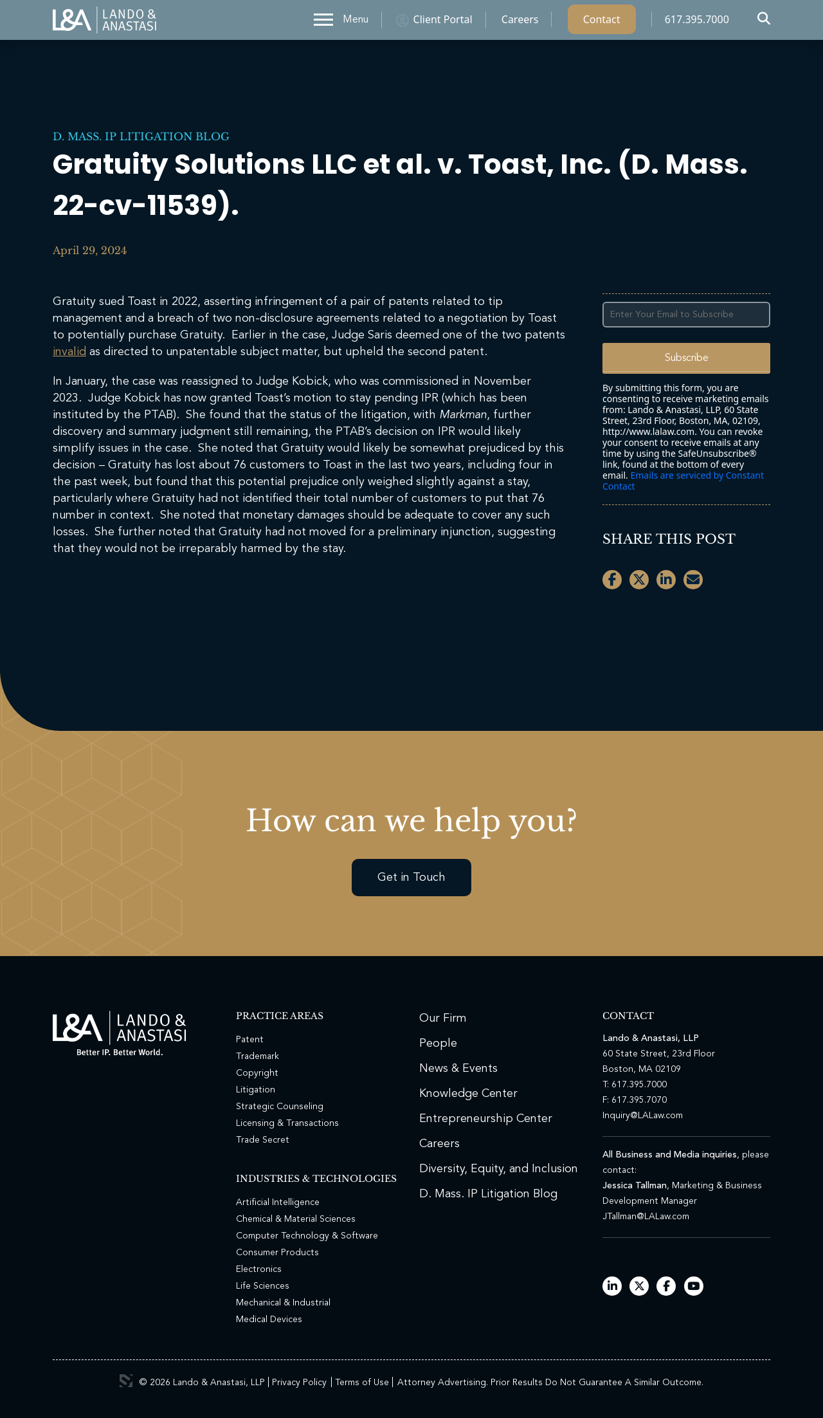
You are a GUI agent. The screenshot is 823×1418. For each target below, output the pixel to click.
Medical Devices (269, 1319)
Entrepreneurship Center (485, 1119)
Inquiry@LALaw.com (642, 1115)
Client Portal (443, 22)
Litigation (255, 1089)
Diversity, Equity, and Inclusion (498, 1169)
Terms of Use (362, 1382)
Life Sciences (262, 1286)
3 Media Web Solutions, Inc (126, 1380)
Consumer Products (277, 1252)
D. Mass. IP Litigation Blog (141, 136)
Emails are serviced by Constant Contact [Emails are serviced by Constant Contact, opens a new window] (683, 480)
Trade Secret (262, 1140)
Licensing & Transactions (287, 1123)
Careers (520, 22)
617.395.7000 (697, 22)
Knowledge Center (468, 1094)
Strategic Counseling (279, 1106)
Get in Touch (411, 877)
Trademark (257, 1056)
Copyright (257, 1073)
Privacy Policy (299, 1382)
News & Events (458, 1068)
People (438, 1043)
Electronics (259, 1269)
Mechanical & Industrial (283, 1302)
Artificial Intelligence (278, 1202)
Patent (250, 1039)
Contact (601, 22)
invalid (69, 352)
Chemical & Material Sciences (296, 1219)
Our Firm (443, 1018)
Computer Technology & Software (307, 1235)
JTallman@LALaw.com (645, 1216)
